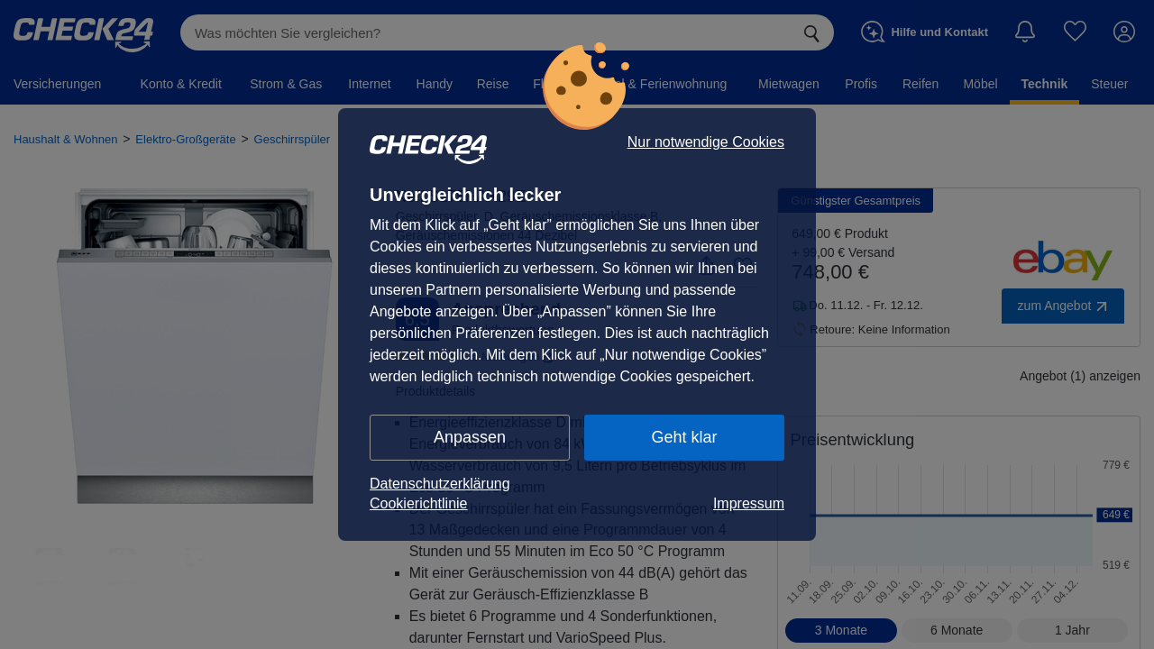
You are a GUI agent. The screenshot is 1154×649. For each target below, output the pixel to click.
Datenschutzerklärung (440, 483)
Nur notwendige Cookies (705, 142)
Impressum (748, 503)
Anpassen (470, 437)
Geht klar (684, 437)
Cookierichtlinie (419, 503)
